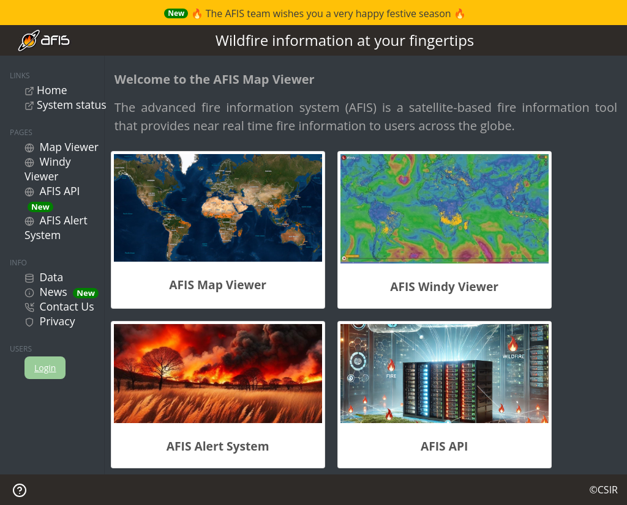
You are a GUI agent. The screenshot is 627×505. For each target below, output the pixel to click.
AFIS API (52, 197)
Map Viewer (61, 146)
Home (45, 90)
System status (65, 104)
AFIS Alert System (56, 227)
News (61, 291)
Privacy (49, 321)
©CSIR (603, 489)
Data (43, 277)
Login (45, 368)
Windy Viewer (47, 168)
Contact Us (59, 306)
